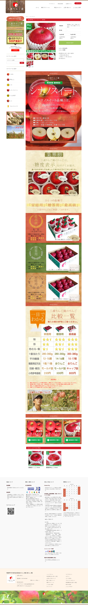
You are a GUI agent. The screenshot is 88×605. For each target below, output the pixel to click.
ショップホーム (50, 574)
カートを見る (68, 578)
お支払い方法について (51, 578)
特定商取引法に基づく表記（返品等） (66, 53)
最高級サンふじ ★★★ (34, 467)
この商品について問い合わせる (65, 56)
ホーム (37, 7)
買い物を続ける (62, 58)
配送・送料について (51, 580)
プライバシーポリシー (70, 580)
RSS (67, 584)
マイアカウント (52, 3)
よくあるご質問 (77, 7)
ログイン (67, 576)
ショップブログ (69, 586)
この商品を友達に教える (64, 55)
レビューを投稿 (62, 49)
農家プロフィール (45, 7)
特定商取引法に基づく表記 (52, 576)
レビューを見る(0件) (63, 48)
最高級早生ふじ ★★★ (52, 467)
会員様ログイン (69, 3)
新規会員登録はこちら (15, 46)
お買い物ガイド (67, 7)
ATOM (69, 584)
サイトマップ (49, 586)
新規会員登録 (60, 3)
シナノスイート (32, 16)
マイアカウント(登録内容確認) (15, 47)
